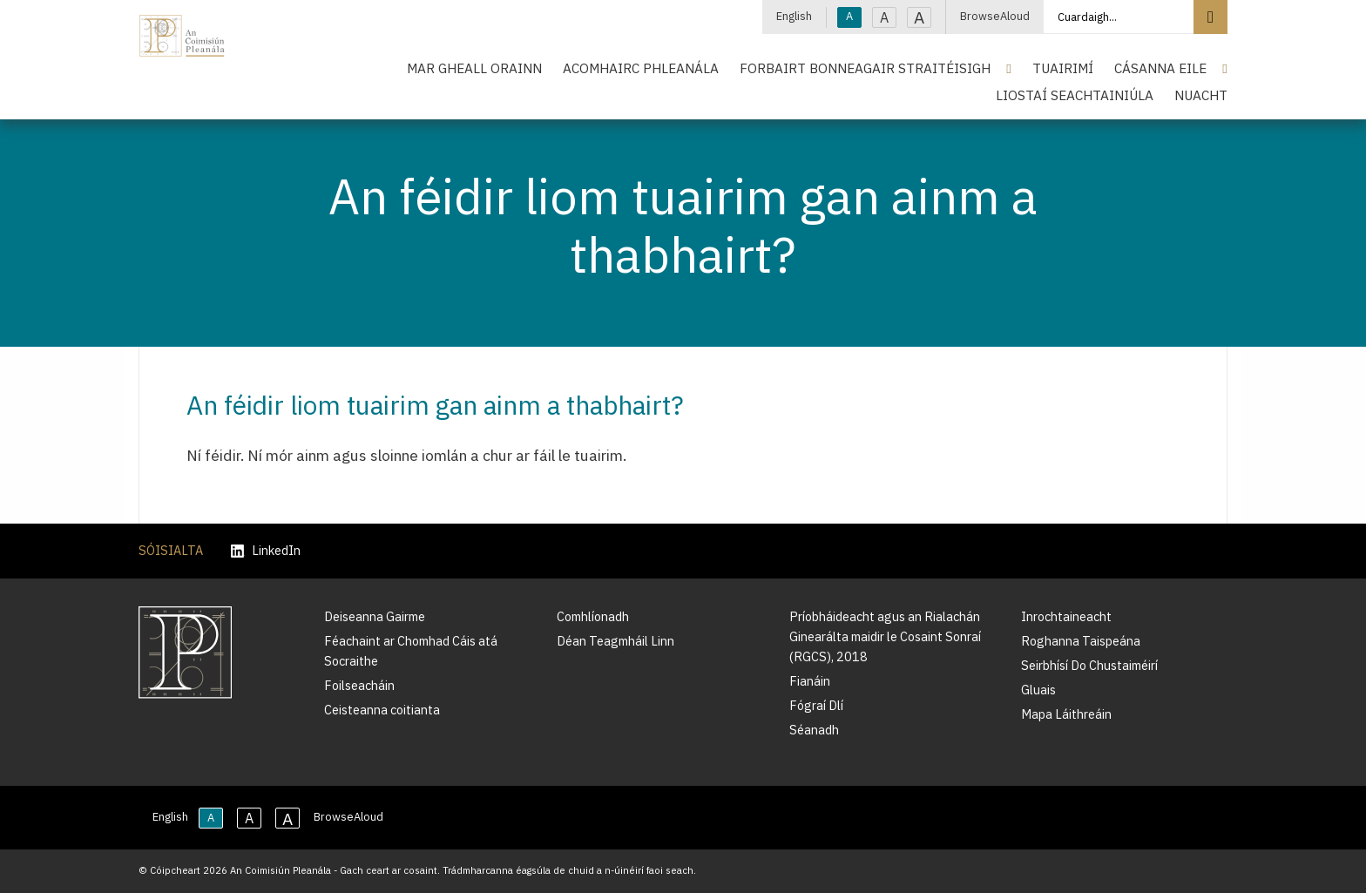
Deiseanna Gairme (374, 616)
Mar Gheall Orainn (474, 68)
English (794, 16)
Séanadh (814, 729)
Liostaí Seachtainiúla (1074, 95)
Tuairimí (1062, 68)
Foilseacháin (359, 685)
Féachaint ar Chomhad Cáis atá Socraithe (410, 651)
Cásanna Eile (1160, 68)
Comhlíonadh (593, 616)
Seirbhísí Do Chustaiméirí (1089, 665)
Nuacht (1200, 95)
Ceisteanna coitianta (382, 709)
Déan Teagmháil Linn (615, 641)
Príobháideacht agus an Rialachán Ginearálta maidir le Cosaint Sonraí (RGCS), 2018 (885, 636)
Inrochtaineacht (1066, 616)
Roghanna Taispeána (1080, 641)
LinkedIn (266, 551)
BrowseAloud (995, 16)
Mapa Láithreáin (1066, 714)
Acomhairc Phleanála (641, 68)
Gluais (1038, 689)
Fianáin (809, 681)
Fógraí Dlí (816, 705)
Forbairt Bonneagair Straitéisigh (865, 68)
